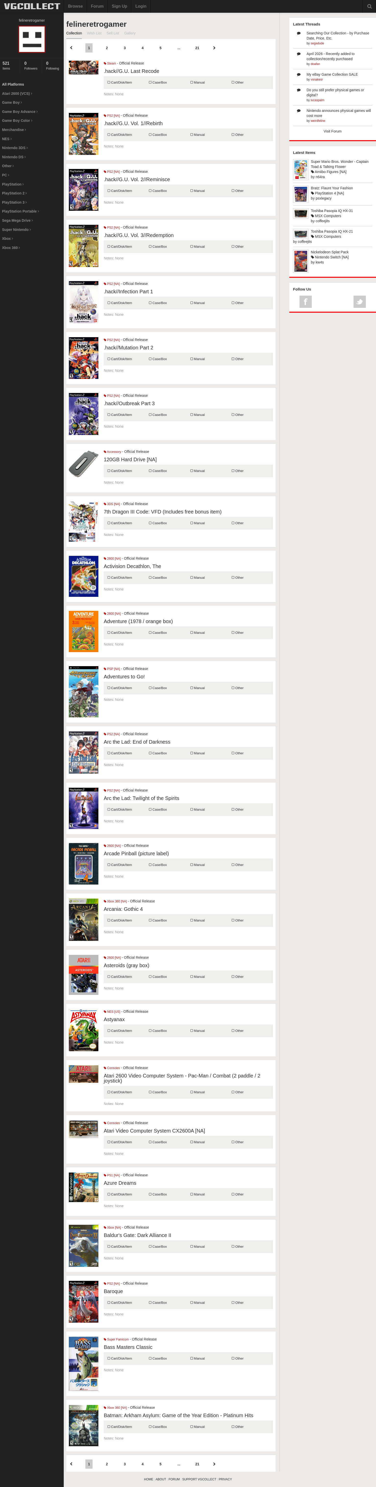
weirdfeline (318, 121)
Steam (110, 63)
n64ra (320, 177)
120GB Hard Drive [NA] (130, 459)
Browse (75, 6)
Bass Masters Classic (128, 1347)
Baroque (113, 1291)
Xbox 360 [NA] (115, 901)
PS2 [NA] (112, 115)
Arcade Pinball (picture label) (136, 853)
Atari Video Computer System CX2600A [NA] (154, 1131)
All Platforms (13, 84)
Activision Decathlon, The (132, 566)
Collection (74, 33)
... (178, 48)
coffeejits (323, 221)
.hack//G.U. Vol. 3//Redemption (139, 235)
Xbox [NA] (112, 1227)
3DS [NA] (112, 504)
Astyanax (114, 1019)
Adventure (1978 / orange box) (138, 621)
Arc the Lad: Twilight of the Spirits (141, 798)
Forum (97, 6)
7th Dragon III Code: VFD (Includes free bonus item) (163, 512)
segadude (317, 43)
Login (141, 6)
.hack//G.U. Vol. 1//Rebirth (133, 123)
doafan (315, 64)
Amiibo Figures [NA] (329, 172)
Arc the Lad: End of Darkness (137, 742)
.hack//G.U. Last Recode (131, 71)
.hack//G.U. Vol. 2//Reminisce (137, 179)
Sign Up (119, 6)
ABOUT (160, 1479)
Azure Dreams (120, 1183)
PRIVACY (225, 1479)
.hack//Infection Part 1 (128, 291)
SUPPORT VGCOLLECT (199, 1479)
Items (10, 65)
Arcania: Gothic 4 (123, 909)
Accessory (112, 452)
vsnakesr (317, 79)
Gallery (129, 33)
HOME (148, 1479)
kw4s (320, 262)
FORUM (174, 1479)
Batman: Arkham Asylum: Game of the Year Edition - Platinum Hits (178, 1415)
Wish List (94, 33)
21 (197, 48)
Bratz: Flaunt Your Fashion (332, 188)
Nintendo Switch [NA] (330, 257)
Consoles (112, 1068)
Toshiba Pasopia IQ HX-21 (332, 231)
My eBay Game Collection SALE (332, 74)
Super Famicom (116, 1339)
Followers (31, 65)
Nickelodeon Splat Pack (330, 252)
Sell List (113, 33)
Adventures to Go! (124, 676)
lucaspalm (318, 100)
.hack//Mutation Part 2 (128, 347)
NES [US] (112, 1012)
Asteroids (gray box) (126, 965)
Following (53, 65)
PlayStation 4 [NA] (327, 193)
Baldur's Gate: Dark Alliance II (137, 1235)
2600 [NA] (112, 558)
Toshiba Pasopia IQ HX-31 (332, 211)
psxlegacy (323, 198)
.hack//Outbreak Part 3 (129, 403)
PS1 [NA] (112, 1175)
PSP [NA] (112, 669)
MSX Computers (326, 216)
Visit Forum (333, 131)
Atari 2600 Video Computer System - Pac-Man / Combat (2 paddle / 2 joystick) (182, 1078)
